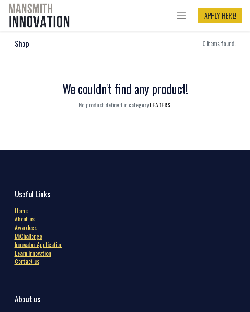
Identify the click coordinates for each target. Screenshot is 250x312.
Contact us (27, 261)
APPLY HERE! (220, 15)
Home (21, 210)
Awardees (26, 227)
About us (25, 218)
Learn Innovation (33, 252)
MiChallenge (28, 235)
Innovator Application (38, 244)
